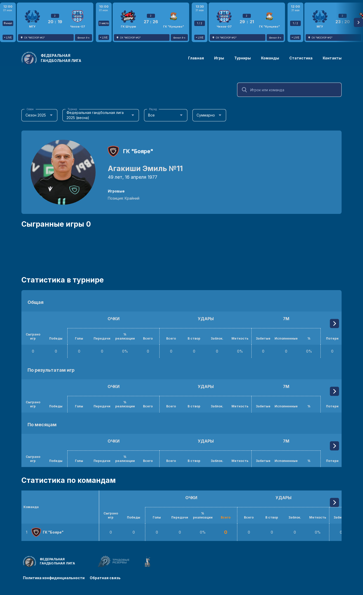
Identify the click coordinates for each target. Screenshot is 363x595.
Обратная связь (105, 578)
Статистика (301, 58)
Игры (219, 58)
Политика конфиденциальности (54, 578)
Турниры (242, 58)
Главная (196, 58)
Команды (270, 58)
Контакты (332, 58)
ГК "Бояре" (138, 151)
